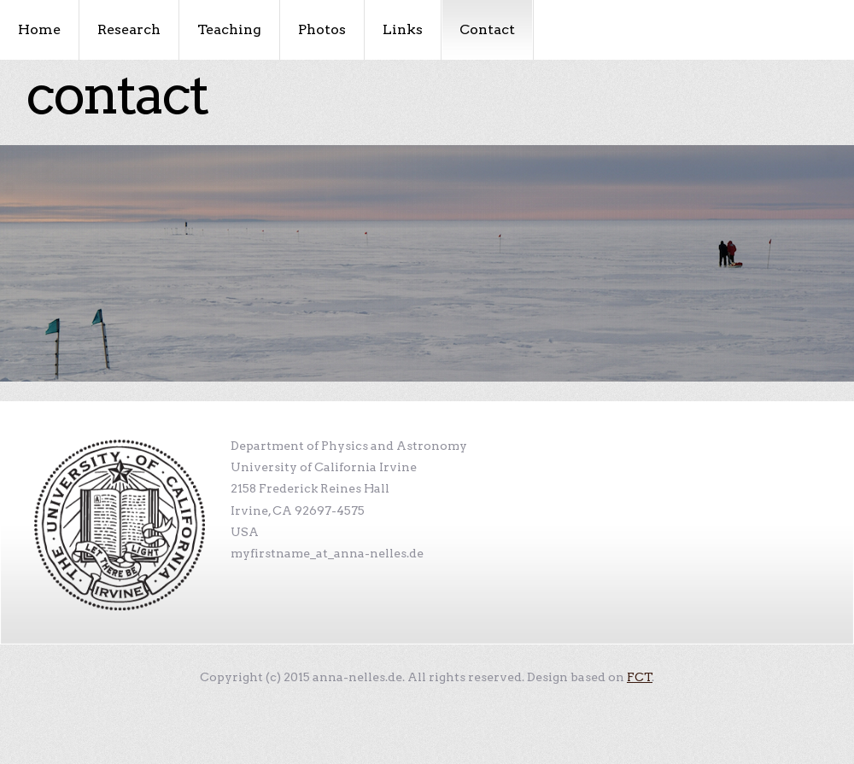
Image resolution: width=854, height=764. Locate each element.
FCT (639, 677)
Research (129, 29)
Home (39, 29)
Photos (322, 29)
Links (403, 29)
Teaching (229, 29)
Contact (487, 29)
